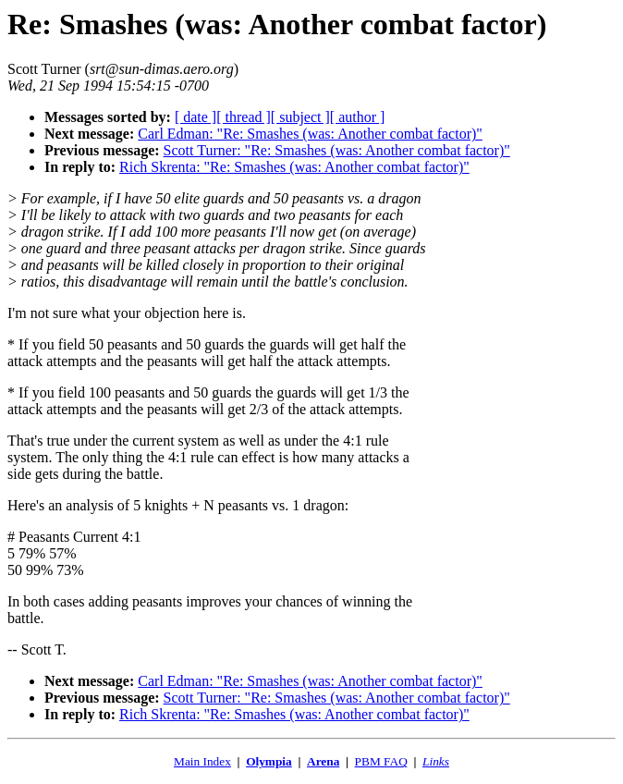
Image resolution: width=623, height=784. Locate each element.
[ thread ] (243, 117)
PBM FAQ (381, 761)
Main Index (202, 761)
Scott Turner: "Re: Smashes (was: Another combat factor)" (337, 150)
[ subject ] (300, 117)
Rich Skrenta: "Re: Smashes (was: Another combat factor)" (294, 167)
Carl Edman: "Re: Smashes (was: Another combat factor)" (310, 133)
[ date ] (195, 117)
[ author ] (357, 117)
